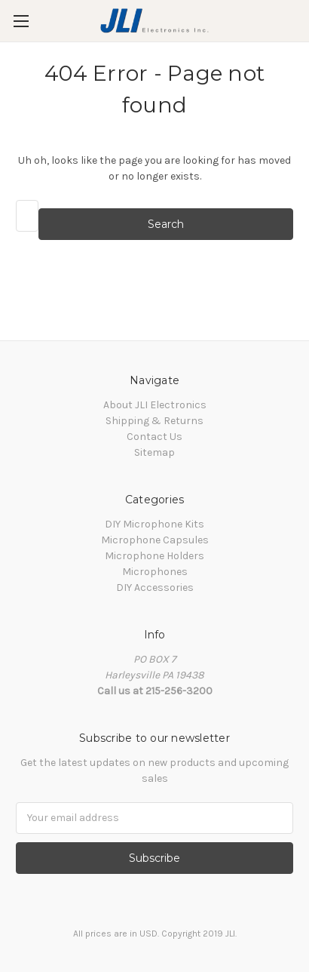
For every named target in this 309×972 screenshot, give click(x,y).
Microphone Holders (154, 555)
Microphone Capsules (155, 540)
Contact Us (154, 436)
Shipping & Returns (154, 420)
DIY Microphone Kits (154, 524)
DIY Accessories (155, 587)
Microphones (155, 571)
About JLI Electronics (155, 404)
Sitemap (154, 452)
